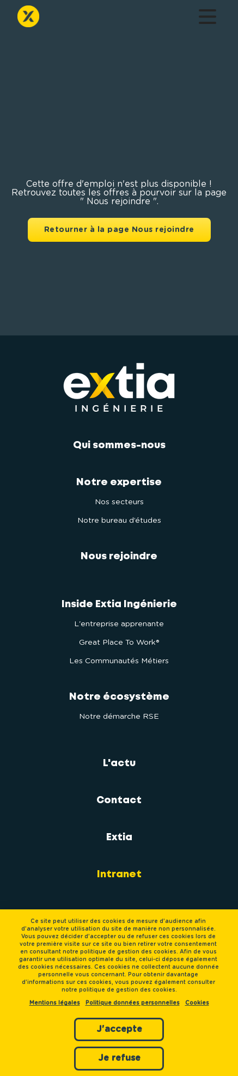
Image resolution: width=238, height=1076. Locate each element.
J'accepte (119, 1029)
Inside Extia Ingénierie (119, 604)
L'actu (119, 763)
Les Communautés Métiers (119, 661)
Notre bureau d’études (119, 520)
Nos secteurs (119, 502)
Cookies (197, 1003)
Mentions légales (54, 1003)
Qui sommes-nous (119, 445)
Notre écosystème (119, 697)
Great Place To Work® (119, 642)
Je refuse (119, 1058)
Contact (119, 800)
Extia (119, 837)
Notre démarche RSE (119, 716)
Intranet (119, 874)
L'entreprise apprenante (119, 624)
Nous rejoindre (119, 556)
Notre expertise (119, 482)
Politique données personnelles (133, 1003)
